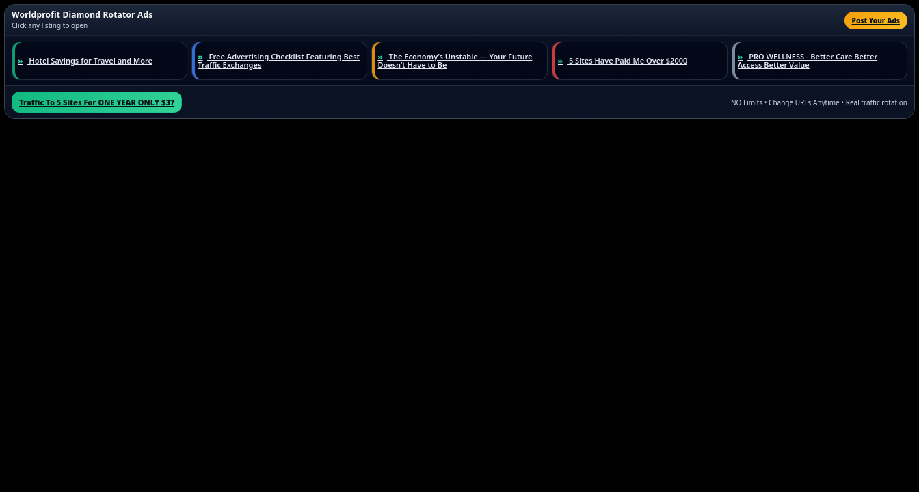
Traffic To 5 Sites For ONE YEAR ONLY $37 (96, 102)
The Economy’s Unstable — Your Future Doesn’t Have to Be (454, 61)
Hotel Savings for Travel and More (85, 61)
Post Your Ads (876, 20)
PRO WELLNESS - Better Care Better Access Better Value (807, 61)
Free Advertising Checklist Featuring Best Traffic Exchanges (279, 61)
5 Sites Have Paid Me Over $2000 (623, 61)
